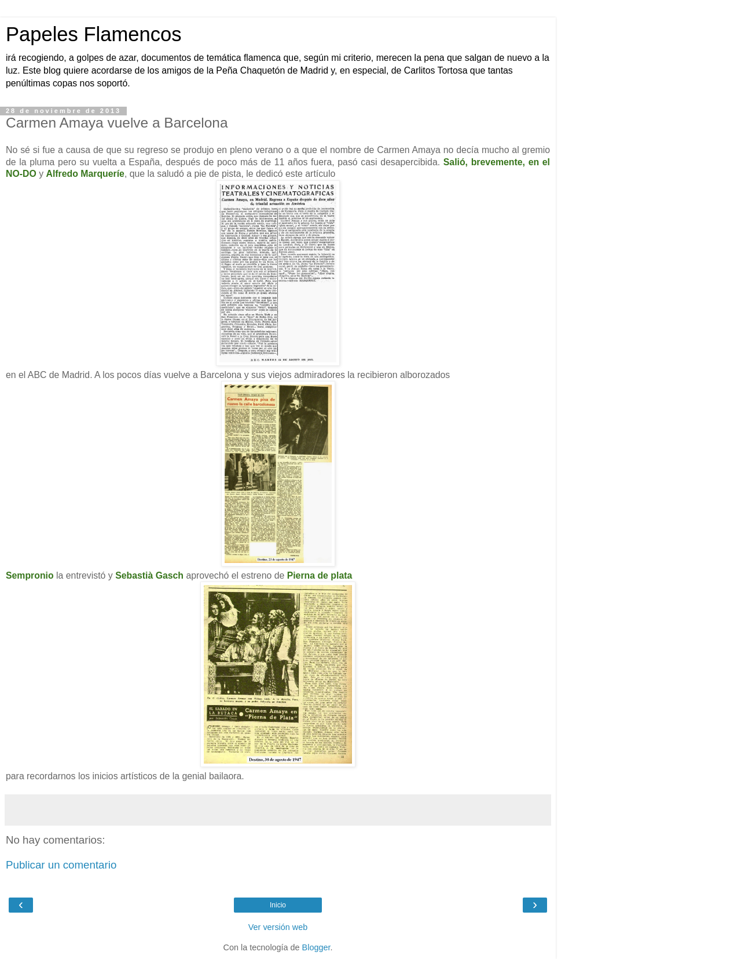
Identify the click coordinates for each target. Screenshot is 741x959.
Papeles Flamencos (93, 34)
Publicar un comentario (61, 865)
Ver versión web (277, 927)
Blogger (316, 947)
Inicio (278, 905)
